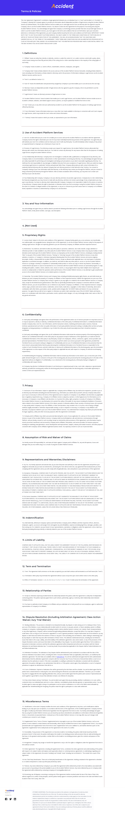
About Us (7, 792)
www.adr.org (60, 657)
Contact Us (8, 795)
